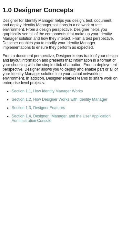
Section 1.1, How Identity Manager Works (47, 91)
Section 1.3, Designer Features (38, 108)
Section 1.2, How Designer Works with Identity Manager (59, 99)
